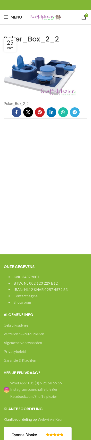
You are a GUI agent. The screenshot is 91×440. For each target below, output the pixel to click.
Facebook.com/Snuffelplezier (33, 396)
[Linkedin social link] (51, 112)
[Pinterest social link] (40, 112)
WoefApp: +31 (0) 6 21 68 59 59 (35, 383)
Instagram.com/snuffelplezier (31, 389)
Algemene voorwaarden (23, 342)
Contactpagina (26, 296)
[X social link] (28, 112)
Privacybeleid (15, 351)
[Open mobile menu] (13, 17)
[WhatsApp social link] (63, 112)
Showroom (22, 302)
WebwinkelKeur (50, 419)
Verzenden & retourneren (24, 334)
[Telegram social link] (75, 112)
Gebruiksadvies (16, 325)
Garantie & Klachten (20, 360)
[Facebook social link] (16, 112)
